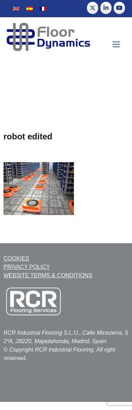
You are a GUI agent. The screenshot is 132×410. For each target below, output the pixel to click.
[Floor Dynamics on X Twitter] (92, 8)
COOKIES (16, 258)
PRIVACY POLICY (27, 267)
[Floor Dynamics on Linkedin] (106, 8)
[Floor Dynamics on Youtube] (119, 8)
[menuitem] (16, 8)
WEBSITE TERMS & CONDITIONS (48, 275)
